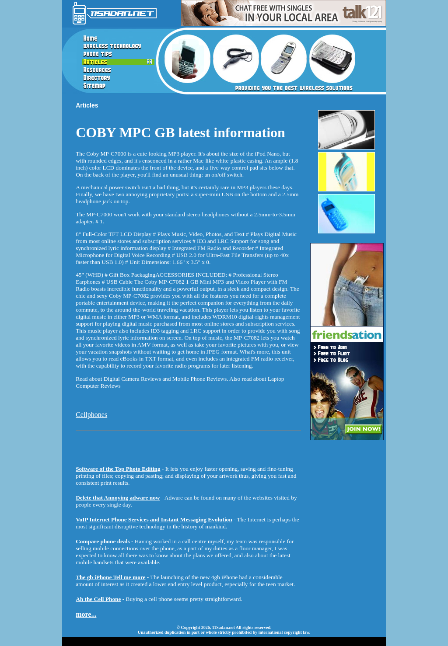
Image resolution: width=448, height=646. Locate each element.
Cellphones (91, 414)
